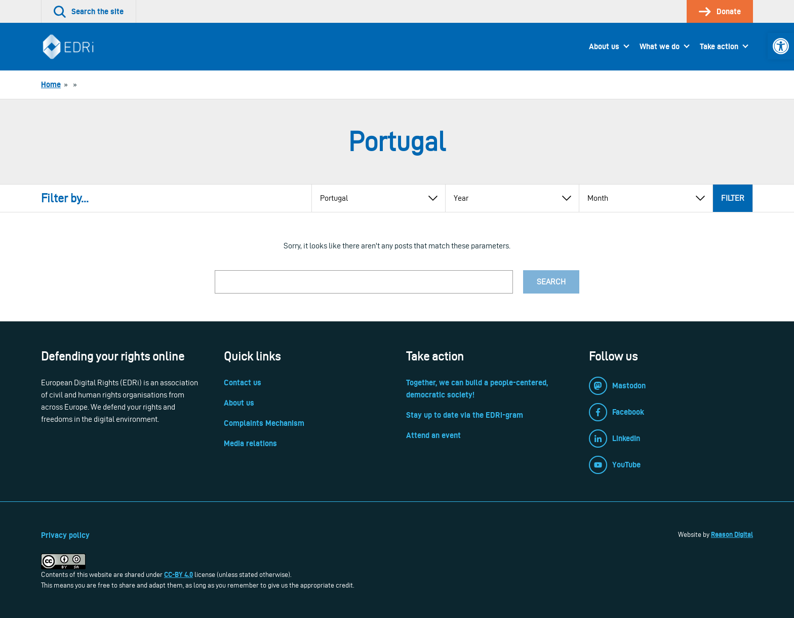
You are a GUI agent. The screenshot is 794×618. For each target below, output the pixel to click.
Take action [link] (719, 46)
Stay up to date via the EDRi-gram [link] (464, 415)
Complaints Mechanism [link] (264, 423)
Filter (732, 198)
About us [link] (604, 46)
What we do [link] (660, 46)
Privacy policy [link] (65, 535)
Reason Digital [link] (732, 534)
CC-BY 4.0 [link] (178, 574)
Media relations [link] (250, 443)
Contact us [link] (242, 382)
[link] (781, 46)
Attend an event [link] (433, 435)
